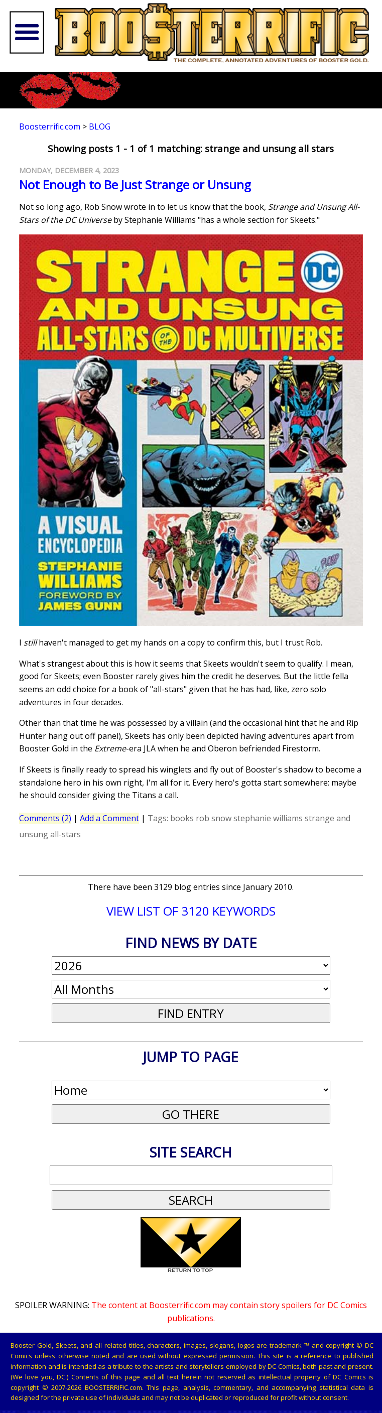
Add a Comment (109, 818)
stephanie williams (268, 818)
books (182, 818)
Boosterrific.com (49, 126)
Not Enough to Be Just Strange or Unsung (135, 184)
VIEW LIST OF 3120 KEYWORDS (191, 911)
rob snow (213, 818)
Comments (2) (45, 818)
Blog (99, 126)
